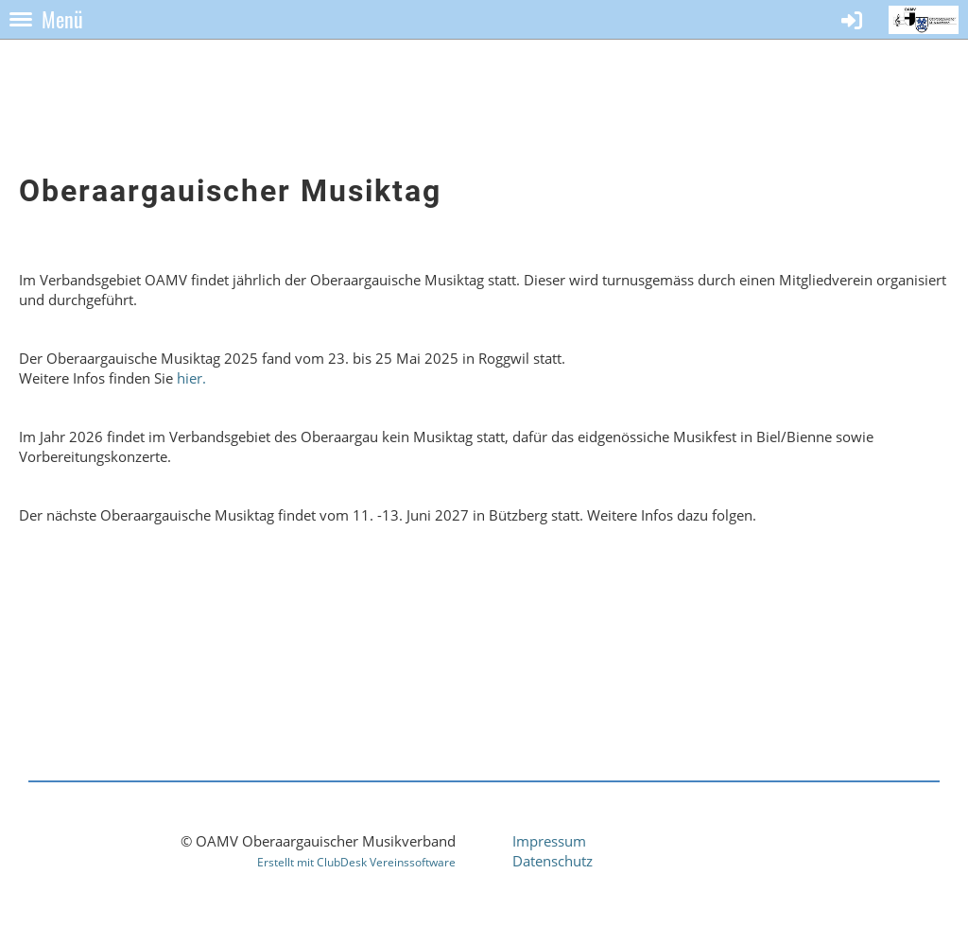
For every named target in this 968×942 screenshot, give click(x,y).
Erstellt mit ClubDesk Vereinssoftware (356, 862)
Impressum (549, 840)
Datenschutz (552, 860)
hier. (191, 377)
